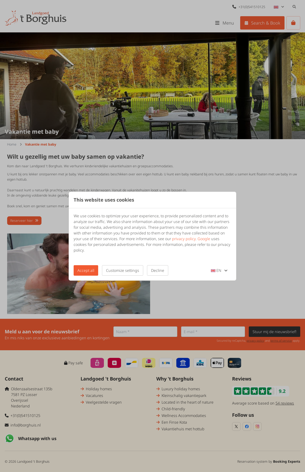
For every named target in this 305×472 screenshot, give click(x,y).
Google (204, 238)
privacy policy (184, 238)
